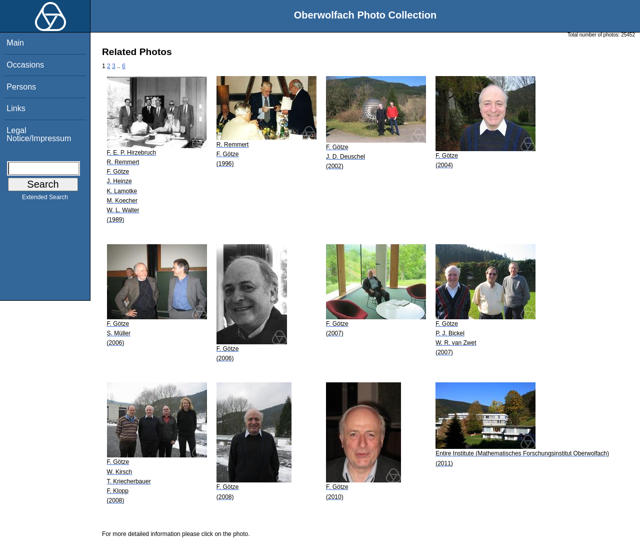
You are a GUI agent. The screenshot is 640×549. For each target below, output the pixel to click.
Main (15, 43)
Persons (21, 87)
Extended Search (45, 199)
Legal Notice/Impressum (38, 134)
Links (15, 108)
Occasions (25, 65)
